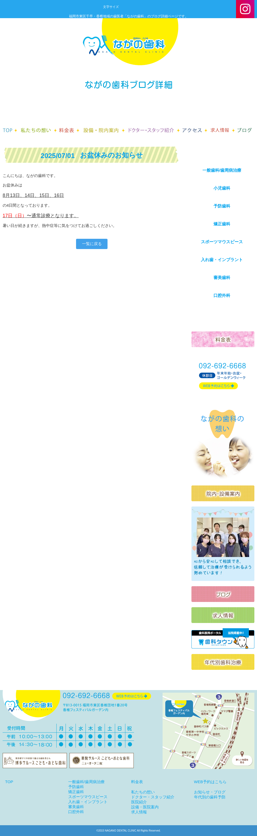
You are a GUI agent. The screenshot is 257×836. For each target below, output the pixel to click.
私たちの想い (143, 792)
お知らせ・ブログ (210, 792)
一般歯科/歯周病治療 (221, 170)
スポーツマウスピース (222, 242)
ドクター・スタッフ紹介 (152, 797)
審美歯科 (221, 277)
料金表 (137, 781)
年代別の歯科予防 (210, 797)
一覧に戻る (92, 243)
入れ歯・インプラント (222, 259)
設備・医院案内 (145, 807)
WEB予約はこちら (210, 781)
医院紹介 (139, 802)
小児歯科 (221, 188)
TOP (9, 781)
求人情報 (139, 812)
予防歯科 (221, 206)
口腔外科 (221, 295)
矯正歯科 (221, 224)
